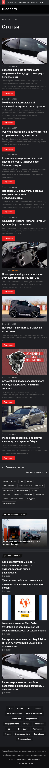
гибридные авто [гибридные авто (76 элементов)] (22, 490)
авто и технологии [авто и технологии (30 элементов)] (25, 486)
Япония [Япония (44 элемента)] (29, 481)
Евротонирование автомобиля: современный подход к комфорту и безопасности (23, 73)
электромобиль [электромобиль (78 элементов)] (9, 503)
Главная (6, 19)
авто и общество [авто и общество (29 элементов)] (9, 486)
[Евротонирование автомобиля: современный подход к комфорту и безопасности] (24, 51)
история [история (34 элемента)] (35, 490)
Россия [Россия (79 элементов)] (13, 481)
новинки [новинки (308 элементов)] (17, 494)
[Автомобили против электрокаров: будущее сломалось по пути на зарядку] (24, 362)
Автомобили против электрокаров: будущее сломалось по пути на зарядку (23, 384)
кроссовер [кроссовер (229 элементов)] (7, 494)
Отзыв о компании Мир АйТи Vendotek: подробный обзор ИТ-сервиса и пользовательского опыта (24, 627)
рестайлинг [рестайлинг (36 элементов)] (40, 494)
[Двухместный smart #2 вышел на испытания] (24, 308)
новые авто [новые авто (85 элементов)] (28, 494)
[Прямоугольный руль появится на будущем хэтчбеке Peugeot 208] (24, 255)
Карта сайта (21, 759)
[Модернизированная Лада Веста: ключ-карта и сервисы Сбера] (24, 419)
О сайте (12, 759)
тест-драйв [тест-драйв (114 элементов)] (31, 499)
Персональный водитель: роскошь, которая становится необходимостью (23, 194)
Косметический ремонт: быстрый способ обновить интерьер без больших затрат (22, 162)
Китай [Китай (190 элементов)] (5, 481)
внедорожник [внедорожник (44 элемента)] (8, 490)
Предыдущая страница (13, 467)
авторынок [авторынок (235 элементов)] (39, 486)
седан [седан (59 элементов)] (5, 499)
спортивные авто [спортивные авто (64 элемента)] (17, 499)
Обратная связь (34, 759)
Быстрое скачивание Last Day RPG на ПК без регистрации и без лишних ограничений (24, 643)
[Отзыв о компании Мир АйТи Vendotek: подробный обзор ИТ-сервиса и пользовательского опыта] (24, 607)
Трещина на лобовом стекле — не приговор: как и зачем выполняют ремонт (22, 584)
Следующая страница (36, 472)
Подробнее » (8, 94)
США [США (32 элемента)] (21, 481)
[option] (24, 533)
